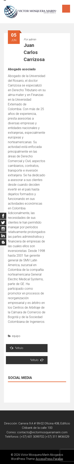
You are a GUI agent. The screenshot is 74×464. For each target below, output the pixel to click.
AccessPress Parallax (49, 458)
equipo (16, 336)
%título (16, 348)
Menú (66, 9)
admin (32, 39)
